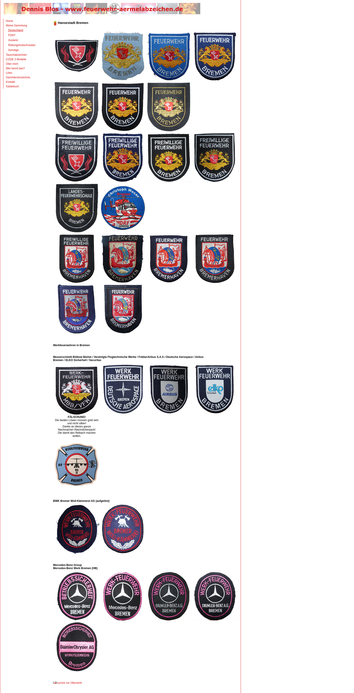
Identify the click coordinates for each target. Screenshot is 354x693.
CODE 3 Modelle (16, 59)
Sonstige (13, 50)
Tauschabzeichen (16, 54)
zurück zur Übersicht (67, 682)
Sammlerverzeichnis (18, 77)
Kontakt (10, 81)
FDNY (12, 35)
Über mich (12, 63)
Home (9, 21)
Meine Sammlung (16, 25)
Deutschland (15, 30)
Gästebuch (12, 86)
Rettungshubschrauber (21, 45)
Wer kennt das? (15, 68)
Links (9, 72)
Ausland (13, 40)
